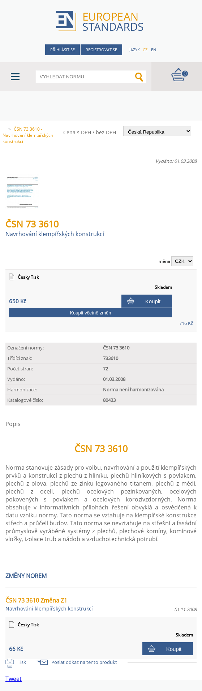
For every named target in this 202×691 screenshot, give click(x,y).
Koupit (153, 301)
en (153, 49)
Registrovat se (101, 49)
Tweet (13, 679)
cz (145, 49)
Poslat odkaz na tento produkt (84, 662)
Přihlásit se (62, 49)
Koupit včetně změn (90, 313)
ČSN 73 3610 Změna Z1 (49, 604)
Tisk (22, 662)
